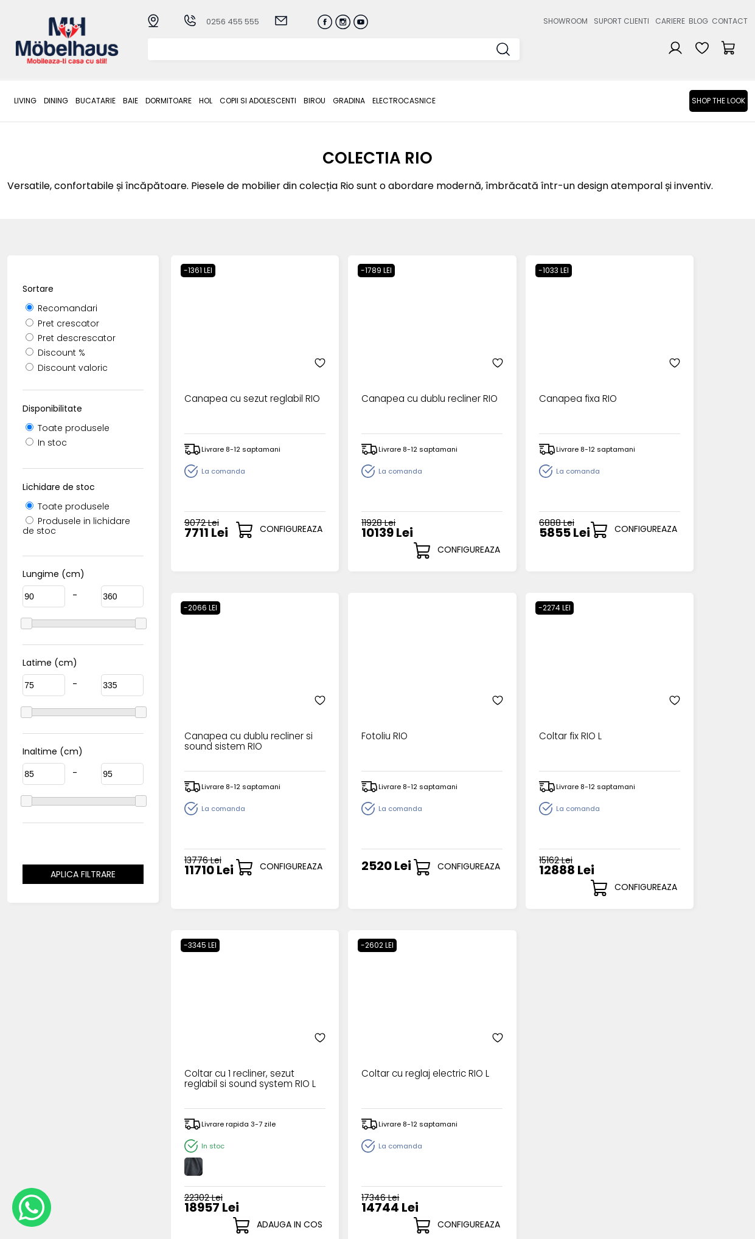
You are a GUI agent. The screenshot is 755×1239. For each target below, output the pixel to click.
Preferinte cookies (515, 1155)
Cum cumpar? (294, 1104)
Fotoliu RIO (206, 711)
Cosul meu (393, 1144)
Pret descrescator (71, 338)
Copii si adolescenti (258, 100)
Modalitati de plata (304, 1115)
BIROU (314, 100)
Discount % (55, 353)
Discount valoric (67, 368)
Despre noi (499, 1104)
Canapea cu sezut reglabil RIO (226, 379)
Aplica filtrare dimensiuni (83, 876)
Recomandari (61, 308)
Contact (730, 21)
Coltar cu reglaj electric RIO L (672, 716)
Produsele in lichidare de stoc (76, 525)
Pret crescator (62, 323)
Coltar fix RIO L (359, 711)
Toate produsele (68, 428)
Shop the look (718, 100)
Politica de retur (297, 1164)
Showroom (565, 21)
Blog (698, 21)
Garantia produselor (307, 1144)
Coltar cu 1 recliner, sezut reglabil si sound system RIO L (524, 721)
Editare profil (396, 1164)
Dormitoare (168, 100)
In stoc (46, 443)
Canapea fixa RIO (513, 374)
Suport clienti (621, 21)
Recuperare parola (411, 1124)
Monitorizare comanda (313, 1155)
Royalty (732, 1224)
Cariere (670, 21)
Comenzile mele (405, 1153)
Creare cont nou (406, 1104)
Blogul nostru (504, 1135)
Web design (676, 1224)
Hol (205, 100)
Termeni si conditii (302, 1135)
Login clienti (394, 1115)
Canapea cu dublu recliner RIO (372, 379)
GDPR (274, 1175)
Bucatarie (95, 100)
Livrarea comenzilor (305, 1124)
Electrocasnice (404, 100)
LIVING (25, 100)
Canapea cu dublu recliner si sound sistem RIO (672, 384)
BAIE (130, 100)
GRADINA (349, 100)
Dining (56, 100)
